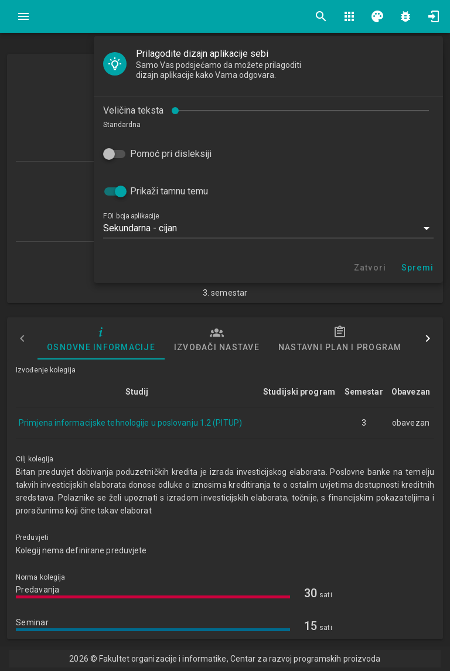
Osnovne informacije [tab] (101, 338)
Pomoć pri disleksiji (171, 153)
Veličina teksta (133, 110)
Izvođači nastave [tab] (217, 338)
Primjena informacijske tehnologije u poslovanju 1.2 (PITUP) (130, 422)
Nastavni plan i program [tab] (340, 338)
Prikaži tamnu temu (169, 191)
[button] (268, 228)
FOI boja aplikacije (131, 216)
